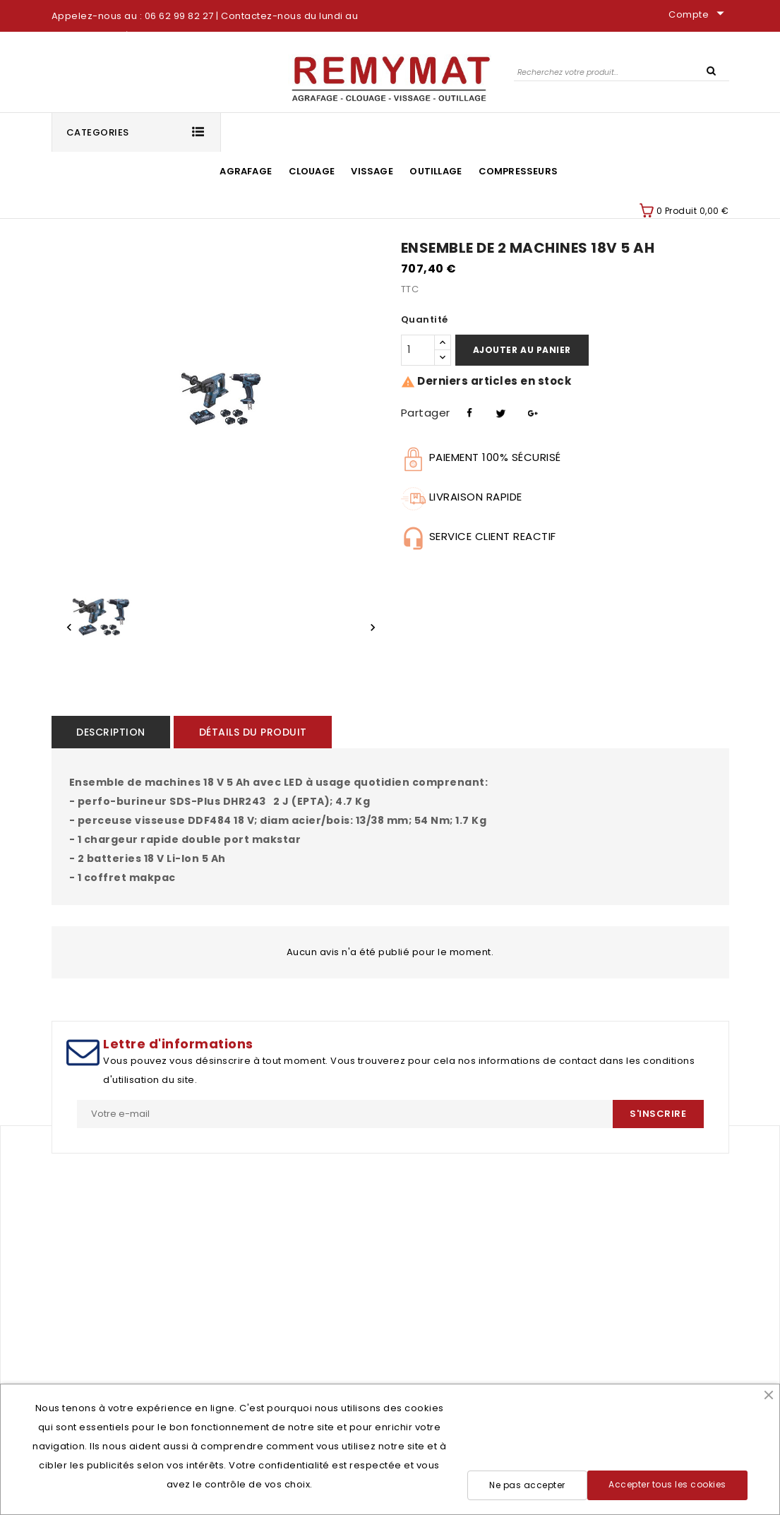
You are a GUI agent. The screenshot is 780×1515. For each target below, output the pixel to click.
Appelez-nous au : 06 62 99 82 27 (133, 16)
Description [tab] (110, 732)
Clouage (312, 171)
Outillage (435, 171)
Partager (468, 410)
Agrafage (246, 171)
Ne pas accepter (527, 1485)
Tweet (499, 410)
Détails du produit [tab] (252, 732)
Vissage (371, 171)
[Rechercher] (621, 71)
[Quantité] (418, 350)
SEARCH (711, 70)
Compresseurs (518, 171)
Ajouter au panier (522, 350)
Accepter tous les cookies (667, 1484)
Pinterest (530, 410)
